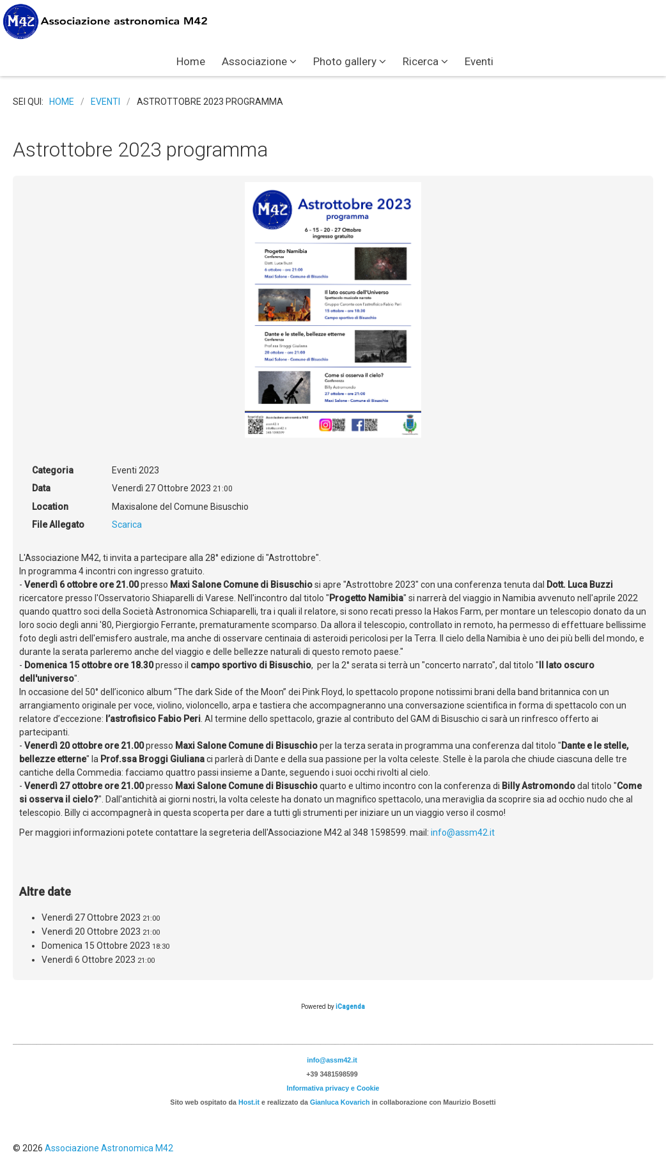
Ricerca (420, 61)
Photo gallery (344, 61)
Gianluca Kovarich (340, 1102)
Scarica (127, 524)
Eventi (479, 61)
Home (190, 61)
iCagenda (350, 1006)
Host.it (248, 1102)
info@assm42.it (463, 832)
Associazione (254, 61)
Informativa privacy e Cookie (332, 1088)
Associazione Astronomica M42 (109, 1148)
